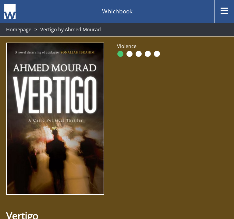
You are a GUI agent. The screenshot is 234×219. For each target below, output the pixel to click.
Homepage (18, 29)
